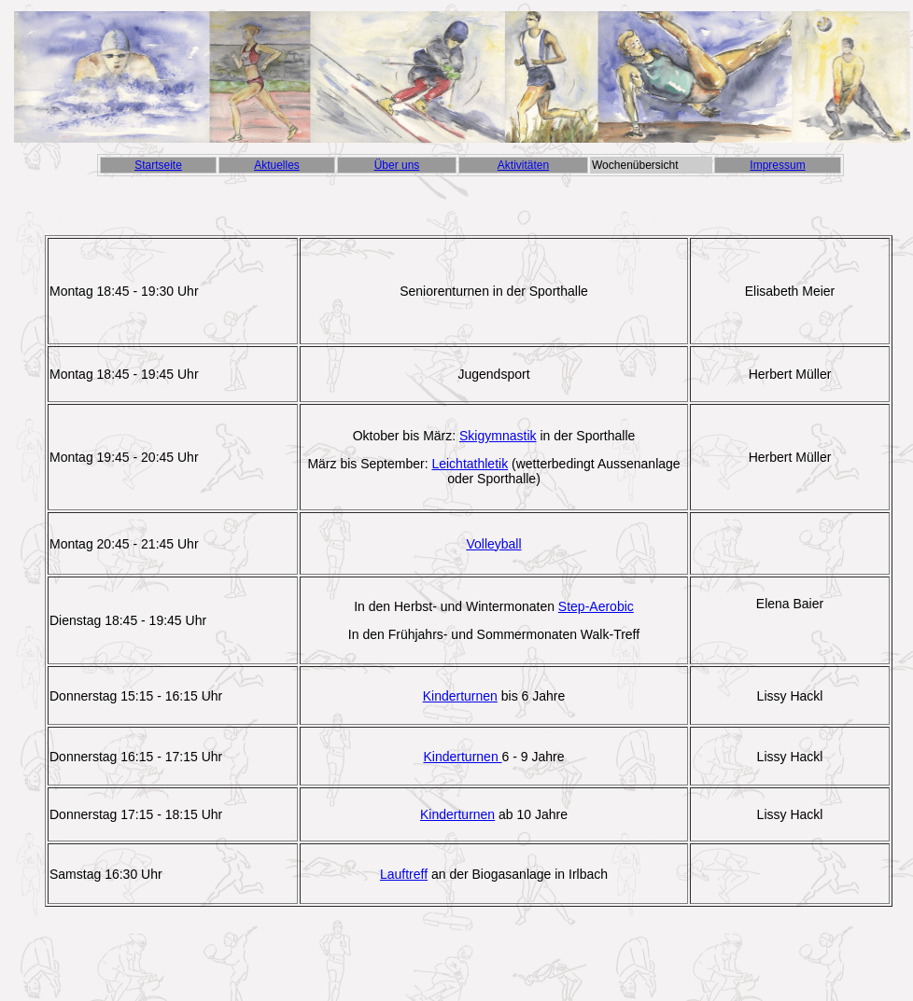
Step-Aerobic (596, 606)
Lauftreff (404, 874)
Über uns (397, 165)
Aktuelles (277, 165)
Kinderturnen (460, 695)
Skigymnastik (497, 435)
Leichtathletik (469, 463)
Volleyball (493, 543)
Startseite (158, 165)
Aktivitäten (523, 165)
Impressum (777, 165)
